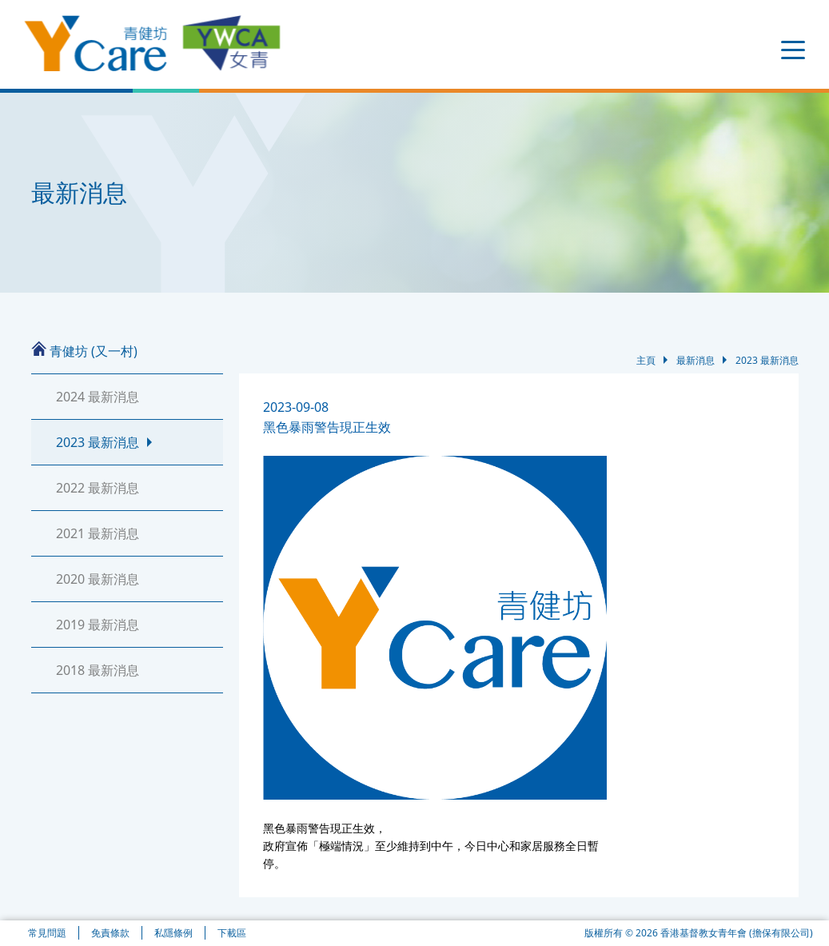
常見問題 (47, 933)
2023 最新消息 (97, 442)
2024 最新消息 (97, 396)
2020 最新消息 (97, 579)
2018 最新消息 (97, 670)
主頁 (646, 364)
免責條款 (110, 933)
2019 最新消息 (97, 624)
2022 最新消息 (97, 488)
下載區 (231, 933)
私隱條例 (173, 933)
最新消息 (695, 364)
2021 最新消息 (97, 533)
